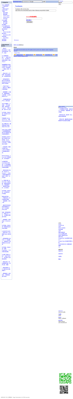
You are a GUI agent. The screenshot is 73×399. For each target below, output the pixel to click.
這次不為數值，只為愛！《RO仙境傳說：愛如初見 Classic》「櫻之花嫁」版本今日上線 (7, 106)
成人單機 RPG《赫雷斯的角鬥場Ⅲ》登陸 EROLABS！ (6, 125)
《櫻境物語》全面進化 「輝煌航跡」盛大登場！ (6, 275)
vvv (59, 247)
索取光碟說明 (61, 232)
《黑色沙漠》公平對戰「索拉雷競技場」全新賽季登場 (6, 75)
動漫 (4, 11)
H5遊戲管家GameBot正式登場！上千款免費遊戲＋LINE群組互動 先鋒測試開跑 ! (6, 164)
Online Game (5, 17)
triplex (47, 49)
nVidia (17, 49)
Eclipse (19, 56)
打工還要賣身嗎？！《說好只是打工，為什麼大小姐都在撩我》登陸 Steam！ (6, 58)
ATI (14, 49)
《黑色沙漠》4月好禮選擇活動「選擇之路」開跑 (6, 263)
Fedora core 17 (29, 54)
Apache (23, 56)
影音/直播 (5, 12)
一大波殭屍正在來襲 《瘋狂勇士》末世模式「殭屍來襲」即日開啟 (65, 110)
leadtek (31, 49)
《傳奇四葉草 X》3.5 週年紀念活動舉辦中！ (6, 269)
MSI (24, 49)
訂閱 (59, 230)
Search (60, 1)
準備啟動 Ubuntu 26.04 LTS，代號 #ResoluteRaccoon (6, 120)
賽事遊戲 (4, 14)
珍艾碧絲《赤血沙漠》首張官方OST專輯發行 (6, 114)
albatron (44, 49)
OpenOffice (5, 37)
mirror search (61, 106)
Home (59, 224)
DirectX (15, 51)
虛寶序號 (4, 21)
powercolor (38, 49)
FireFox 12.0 (39, 54)
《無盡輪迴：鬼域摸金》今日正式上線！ (6, 221)
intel (20, 49)
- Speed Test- (17, 52)
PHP (56, 54)
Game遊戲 (4, 20)
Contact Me (61, 225)
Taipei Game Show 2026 (5, 9)
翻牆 (59, 259)
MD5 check (16, 45)
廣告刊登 (60, 236)
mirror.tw (60, 310)
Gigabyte (51, 49)
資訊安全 (60, 253)
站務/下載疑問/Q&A (63, 235)
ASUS (34, 49)
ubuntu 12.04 (19, 54)
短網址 (60, 256)
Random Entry (62, 107)
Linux (26, 56)
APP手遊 (4, 18)
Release (16, 40)
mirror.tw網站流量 (62, 233)
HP (28, 49)
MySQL (15, 56)
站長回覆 (60, 229)
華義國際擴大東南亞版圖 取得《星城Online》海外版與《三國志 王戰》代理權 (6, 67)
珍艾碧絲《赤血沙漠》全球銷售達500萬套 (6, 192)
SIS (22, 49)
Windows (4, 39)
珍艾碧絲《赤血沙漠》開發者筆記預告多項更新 (6, 227)
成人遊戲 (4, 23)
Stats (59, 226)
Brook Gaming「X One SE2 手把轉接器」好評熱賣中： (6, 157)
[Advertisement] (63, 32)
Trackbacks (18, 6)
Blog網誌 (4, 24)
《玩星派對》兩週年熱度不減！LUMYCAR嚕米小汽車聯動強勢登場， (6, 149)
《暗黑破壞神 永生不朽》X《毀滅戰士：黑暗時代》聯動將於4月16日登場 (6, 241)
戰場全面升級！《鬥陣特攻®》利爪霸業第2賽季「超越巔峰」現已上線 (6, 199)
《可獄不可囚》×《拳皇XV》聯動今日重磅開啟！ (6, 88)
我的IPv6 (60, 251)
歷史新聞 (4, 40)
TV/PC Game (5, 15)
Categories (4, 2)
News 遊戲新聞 (5, 5)
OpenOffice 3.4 (48, 54)
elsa (26, 49)
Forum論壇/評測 (6, 26)
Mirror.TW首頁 (61, 228)
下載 (3, 30)
